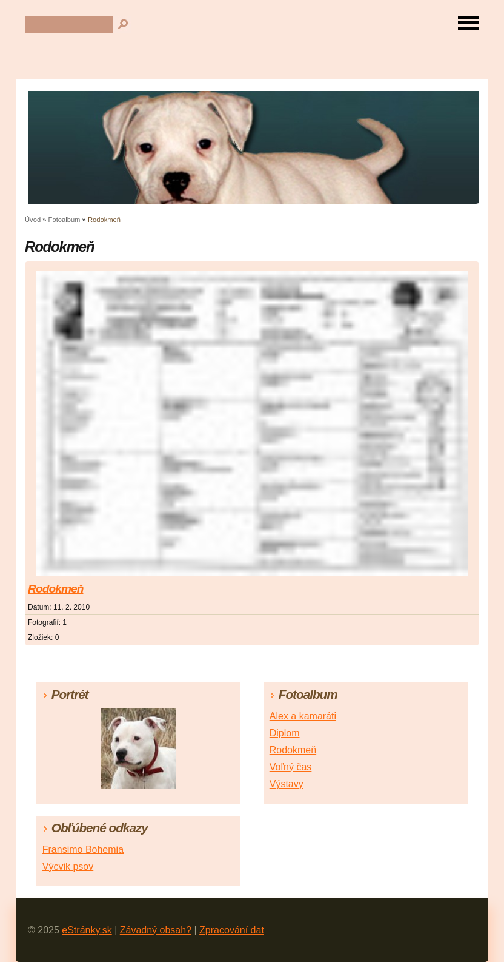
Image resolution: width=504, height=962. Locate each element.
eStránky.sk (86, 930)
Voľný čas (291, 767)
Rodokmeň (55, 588)
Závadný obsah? (155, 930)
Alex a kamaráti (303, 716)
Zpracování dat (231, 930)
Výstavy (286, 784)
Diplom (285, 733)
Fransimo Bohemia (83, 849)
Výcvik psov (67, 866)
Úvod (33, 219)
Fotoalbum (64, 219)
